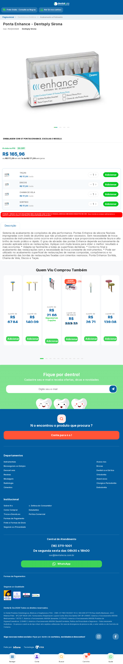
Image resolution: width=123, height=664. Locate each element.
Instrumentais (10, 462)
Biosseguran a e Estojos (14, 466)
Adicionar (52, 341)
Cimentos (8, 487)
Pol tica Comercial (37, 514)
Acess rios (101, 462)
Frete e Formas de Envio (15, 523)
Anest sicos (101, 479)
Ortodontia (101, 474)
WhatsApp (61, 564)
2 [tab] (60, 127)
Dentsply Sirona (29, 29)
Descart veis (9, 470)
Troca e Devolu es (12, 514)
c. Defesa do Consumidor (40, 506)
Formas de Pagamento (14, 518)
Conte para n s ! (61, 435)
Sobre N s (8, 506)
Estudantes (34, 510)
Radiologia (8, 483)
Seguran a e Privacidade (15, 527)
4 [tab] (68, 127)
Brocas (99, 466)
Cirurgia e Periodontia (106, 483)
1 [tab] (55, 127)
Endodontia (101, 487)
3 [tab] (64, 127)
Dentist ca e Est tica (105, 470)
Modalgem (8, 479)
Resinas (7, 474)
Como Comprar (11, 510)
